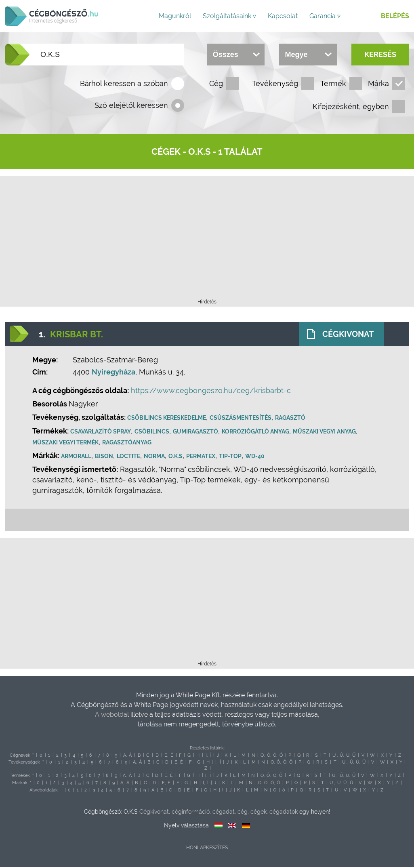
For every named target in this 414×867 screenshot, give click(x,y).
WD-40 (255, 456)
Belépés (395, 16)
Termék (333, 83)
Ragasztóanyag (126, 442)
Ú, (342, 755)
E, (166, 755)
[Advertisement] (207, 240)
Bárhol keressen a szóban (124, 83)
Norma (154, 456)
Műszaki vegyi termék (65, 442)
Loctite (128, 456)
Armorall (76, 456)
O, (263, 755)
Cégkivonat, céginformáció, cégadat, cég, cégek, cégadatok (218, 811)
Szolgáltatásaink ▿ (229, 16)
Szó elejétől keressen (131, 105)
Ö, (275, 755)
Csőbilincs (151, 431)
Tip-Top (230, 456)
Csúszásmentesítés (240, 418)
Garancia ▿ (324, 16)
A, (125, 755)
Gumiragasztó (195, 431)
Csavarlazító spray (100, 431)
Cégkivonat (348, 334)
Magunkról (175, 16)
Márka (378, 83)
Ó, (269, 755)
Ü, (348, 755)
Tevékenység (275, 83)
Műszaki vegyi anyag (324, 431)
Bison (104, 456)
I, (207, 755)
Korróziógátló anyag (255, 431)
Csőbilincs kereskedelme (166, 418)
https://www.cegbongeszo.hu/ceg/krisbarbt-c (211, 390)
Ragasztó (290, 418)
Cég (216, 83)
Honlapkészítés (207, 847)
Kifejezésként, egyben (351, 106)
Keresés (380, 54)
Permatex (200, 456)
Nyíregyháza (113, 372)
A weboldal (112, 714)
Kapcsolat (283, 16)
